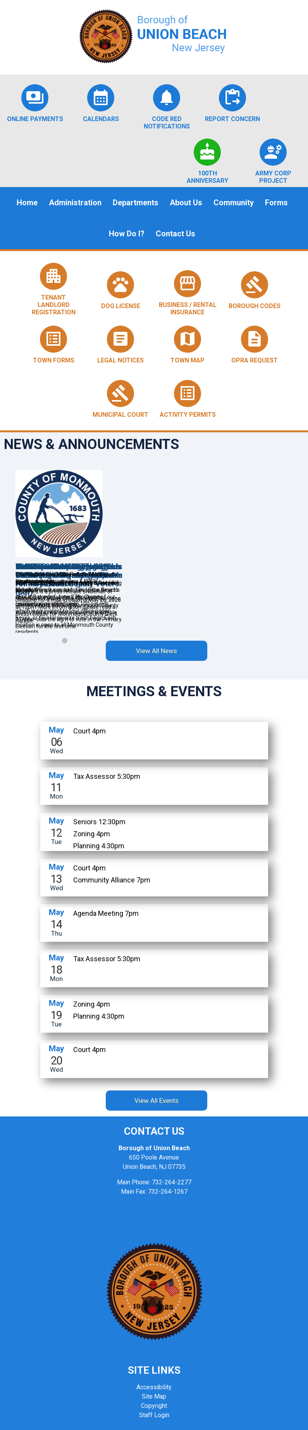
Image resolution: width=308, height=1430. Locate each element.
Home (27, 202)
